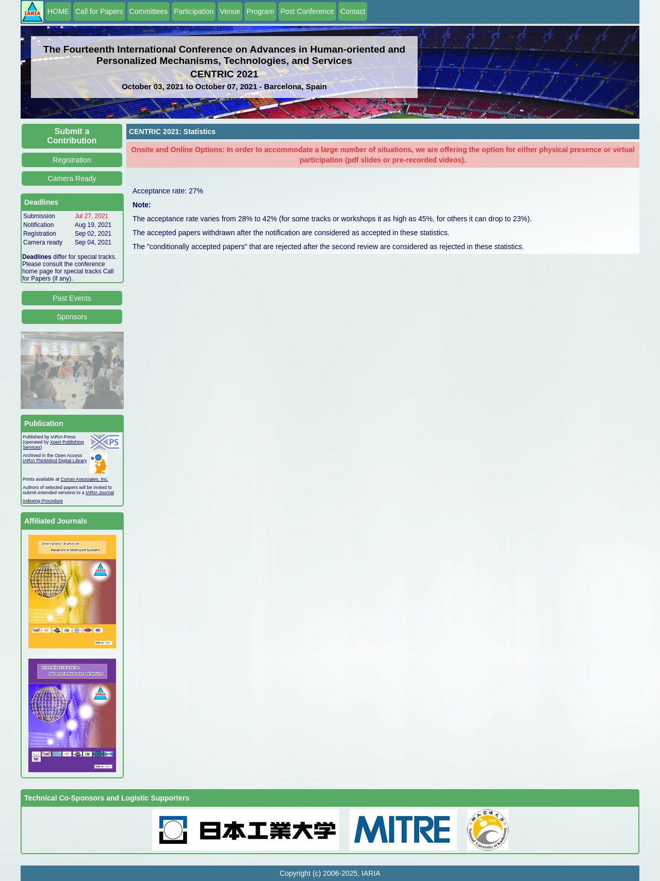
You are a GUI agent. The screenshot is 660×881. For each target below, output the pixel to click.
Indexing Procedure (43, 500)
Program (260, 11)
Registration (72, 160)
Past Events (72, 298)
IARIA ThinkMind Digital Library (55, 460)
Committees (148, 11)
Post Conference (307, 11)
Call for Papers (99, 11)
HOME (58, 11)
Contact (352, 11)
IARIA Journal (100, 492)
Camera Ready (71, 178)
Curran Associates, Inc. (85, 479)
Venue (230, 11)
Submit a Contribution (72, 136)
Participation (193, 11)
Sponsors (72, 317)
